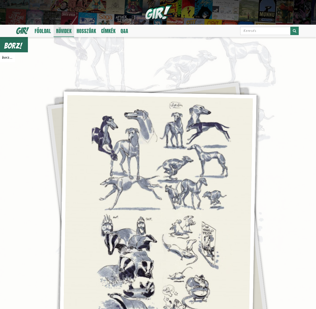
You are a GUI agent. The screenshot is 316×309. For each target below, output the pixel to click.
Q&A (124, 31)
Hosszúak (86, 31)
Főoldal (43, 31)
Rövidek (64, 31)
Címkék (108, 31)
